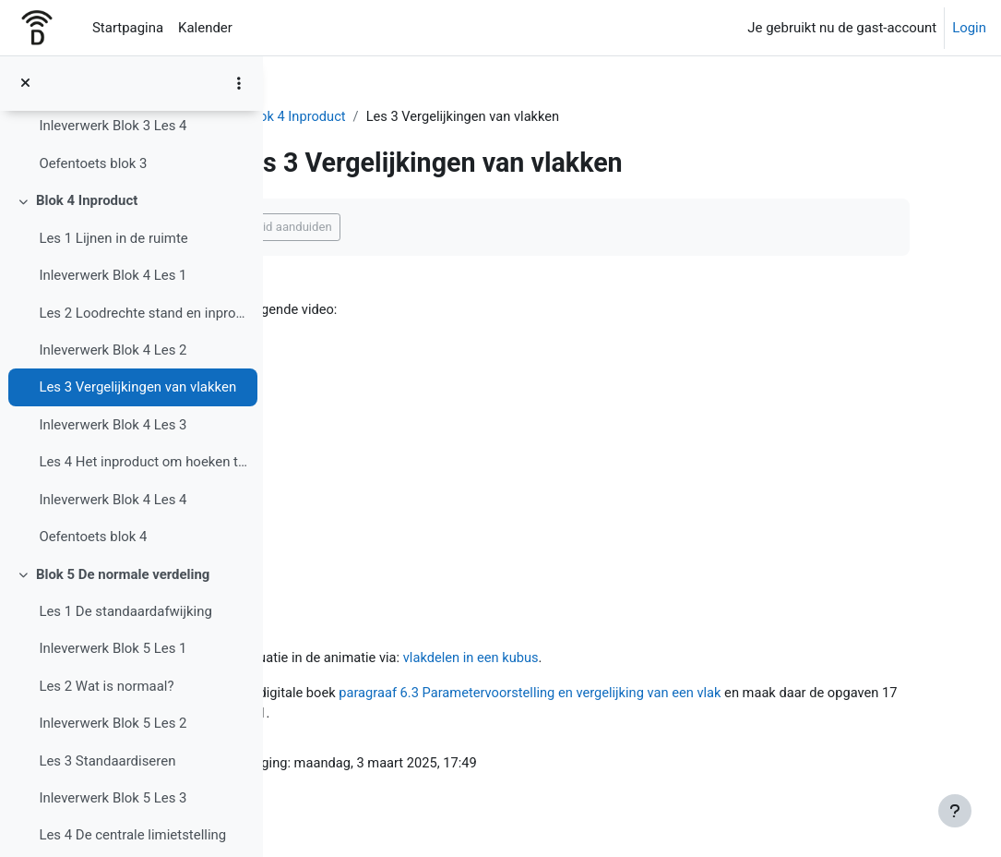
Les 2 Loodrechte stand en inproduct (143, 313)
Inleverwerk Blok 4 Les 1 (112, 275)
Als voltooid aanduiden (383, 227)
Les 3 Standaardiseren (107, 761)
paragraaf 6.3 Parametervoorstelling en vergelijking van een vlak (649, 694)
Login (969, 27)
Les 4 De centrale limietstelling (132, 835)
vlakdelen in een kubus (588, 658)
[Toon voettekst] (954, 810)
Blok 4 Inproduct (86, 200)
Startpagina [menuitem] (127, 27)
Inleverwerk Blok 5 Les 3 (112, 798)
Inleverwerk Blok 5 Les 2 (112, 723)
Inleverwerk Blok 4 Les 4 (112, 499)
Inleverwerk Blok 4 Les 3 (112, 424)
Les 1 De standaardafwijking (125, 611)
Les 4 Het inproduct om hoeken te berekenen (143, 461)
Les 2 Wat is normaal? (106, 686)
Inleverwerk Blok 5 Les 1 (112, 648)
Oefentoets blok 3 (93, 163)
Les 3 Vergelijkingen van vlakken (137, 387)
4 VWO (319, 117)
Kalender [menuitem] (205, 27)
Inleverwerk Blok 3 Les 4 (112, 125)
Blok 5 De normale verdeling (122, 574)
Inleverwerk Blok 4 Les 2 (112, 350)
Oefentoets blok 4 (93, 536)
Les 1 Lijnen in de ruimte (113, 238)
